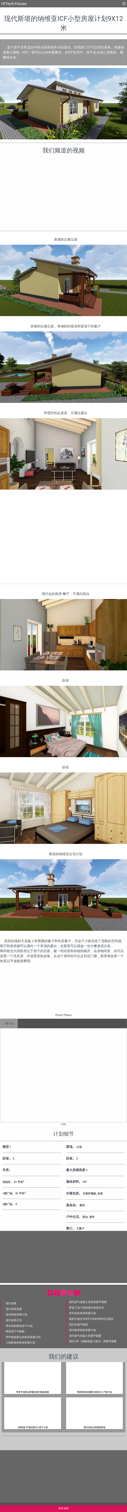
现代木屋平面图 (78, 1324)
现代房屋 (11, 1303)
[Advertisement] (63, 539)
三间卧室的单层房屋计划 (20, 1342)
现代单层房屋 (14, 1309)
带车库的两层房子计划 (19, 1325)
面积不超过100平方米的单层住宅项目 (91, 1318)
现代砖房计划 (14, 1320)
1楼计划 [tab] (9, 1023)
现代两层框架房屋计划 (82, 1330)
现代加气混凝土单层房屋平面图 (88, 1302)
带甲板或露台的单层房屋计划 (23, 1337)
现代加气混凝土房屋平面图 (85, 1335)
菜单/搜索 (63, 1508)
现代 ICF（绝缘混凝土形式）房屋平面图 (93, 1341)
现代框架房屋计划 (16, 1314)
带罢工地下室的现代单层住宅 (86, 1307)
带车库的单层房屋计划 (82, 1313)
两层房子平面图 (15, 1331)
